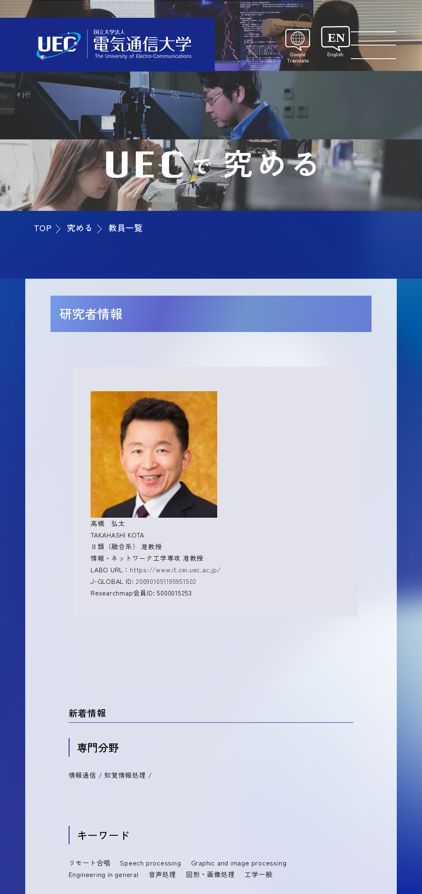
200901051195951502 (166, 581)
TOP (43, 228)
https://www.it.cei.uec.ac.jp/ (175, 569)
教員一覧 (125, 228)
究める (80, 228)
